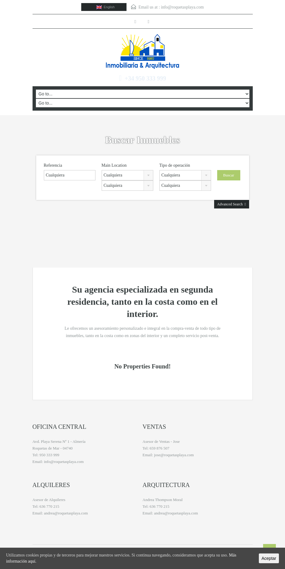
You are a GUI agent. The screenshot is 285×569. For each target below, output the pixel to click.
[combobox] (127, 175)
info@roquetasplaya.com (182, 7)
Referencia (53, 165)
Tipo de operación (174, 165)
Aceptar (269, 558)
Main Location (114, 165)
